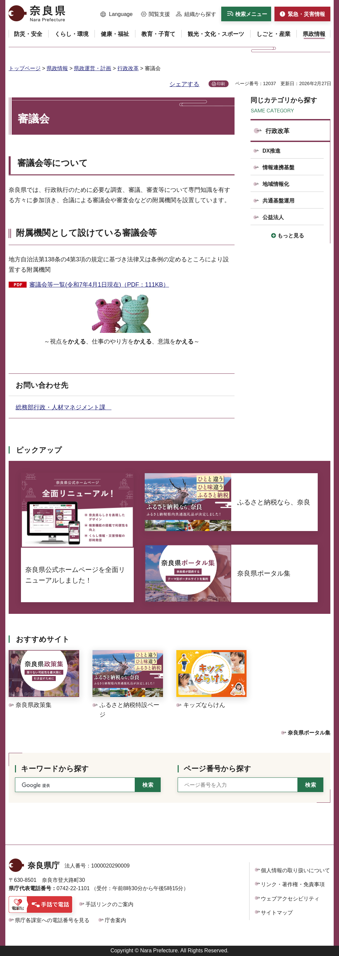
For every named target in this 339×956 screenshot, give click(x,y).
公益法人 (273, 217)
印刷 (221, 83)
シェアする (184, 84)
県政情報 (57, 68)
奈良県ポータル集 (309, 733)
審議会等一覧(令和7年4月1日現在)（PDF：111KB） (99, 284)
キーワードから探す (55, 768)
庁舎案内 (115, 920)
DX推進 (271, 151)
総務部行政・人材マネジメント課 (63, 407)
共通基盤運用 (278, 201)
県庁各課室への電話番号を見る (52, 920)
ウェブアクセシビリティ (290, 898)
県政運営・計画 (92, 68)
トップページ (25, 68)
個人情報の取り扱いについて (295, 870)
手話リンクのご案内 (109, 904)
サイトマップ (277, 912)
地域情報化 (275, 184)
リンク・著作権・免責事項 (293, 884)
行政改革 (128, 68)
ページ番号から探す (217, 768)
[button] (116, 14)
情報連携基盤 (278, 167)
